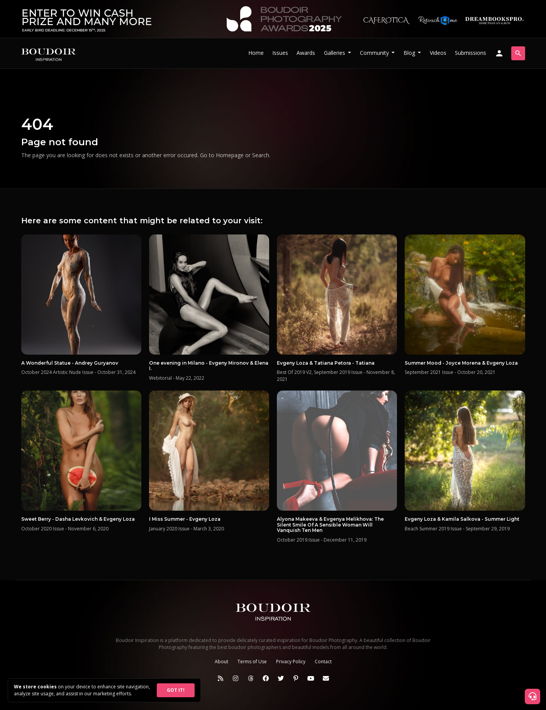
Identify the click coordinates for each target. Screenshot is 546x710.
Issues (280, 52)
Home (256, 52)
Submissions (470, 52)
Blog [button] (410, 52)
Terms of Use (252, 661)
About (221, 661)
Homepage (230, 155)
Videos (438, 52)
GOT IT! (176, 690)
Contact (323, 661)
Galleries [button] (335, 52)
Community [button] (375, 52)
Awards (306, 52)
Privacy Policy (290, 661)
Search (260, 155)
